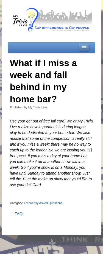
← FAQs (17, 214)
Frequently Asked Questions (43, 203)
